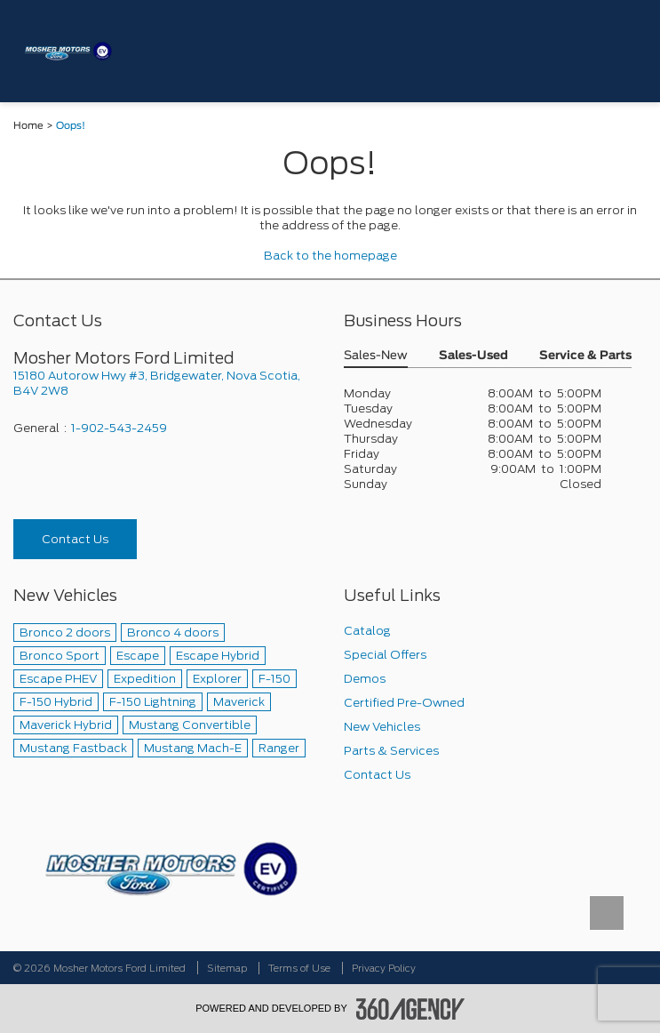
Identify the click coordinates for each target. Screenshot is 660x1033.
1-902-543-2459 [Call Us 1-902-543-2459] (119, 428)
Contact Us (75, 539)
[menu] (624, 51)
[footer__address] (165, 383)
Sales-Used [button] (473, 356)
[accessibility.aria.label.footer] (410, 1009)
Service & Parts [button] (585, 356)
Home (28, 126)
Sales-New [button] (376, 356)
